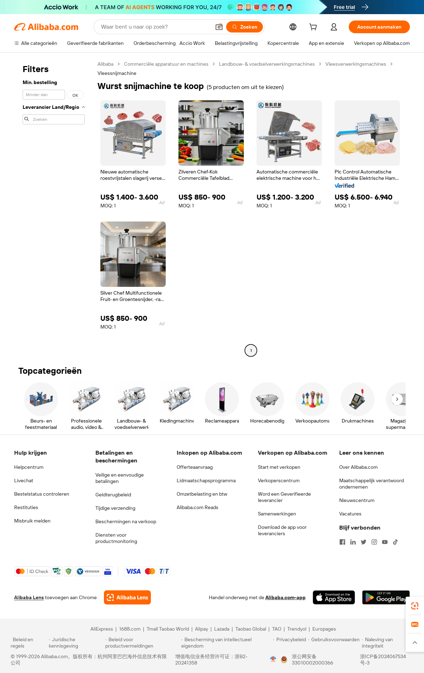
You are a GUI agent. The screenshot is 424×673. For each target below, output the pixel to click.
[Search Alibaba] (155, 27)
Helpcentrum (28, 467)
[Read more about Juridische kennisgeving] (76, 642)
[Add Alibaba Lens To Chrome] (127, 597)
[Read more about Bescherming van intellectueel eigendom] (226, 642)
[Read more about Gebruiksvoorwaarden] (334, 642)
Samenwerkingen (277, 513)
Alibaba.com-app (285, 597)
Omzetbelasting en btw (202, 494)
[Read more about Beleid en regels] (29, 642)
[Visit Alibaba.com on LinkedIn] (353, 542)
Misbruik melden (32, 521)
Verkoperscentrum (279, 480)
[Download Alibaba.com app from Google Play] (386, 597)
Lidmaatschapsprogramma (206, 480)
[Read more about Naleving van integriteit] (387, 642)
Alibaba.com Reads (197, 507)
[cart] (314, 28)
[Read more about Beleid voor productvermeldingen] (142, 642)
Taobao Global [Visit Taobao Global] (250, 629)
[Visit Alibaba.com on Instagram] (374, 542)
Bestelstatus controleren (41, 494)
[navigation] (53, 208)
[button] (219, 27)
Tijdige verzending (115, 508)
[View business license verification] (273, 659)
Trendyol (296, 629)
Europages (324, 629)
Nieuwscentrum (357, 500)
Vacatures (350, 513)
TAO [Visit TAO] (276, 629)
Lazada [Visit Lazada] (221, 629)
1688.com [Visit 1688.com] (130, 629)
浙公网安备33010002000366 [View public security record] (312, 660)
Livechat (23, 480)
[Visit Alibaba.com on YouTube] (385, 542)
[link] (415, 606)
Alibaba (105, 64)
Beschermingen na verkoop (125, 521)
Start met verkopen (279, 467)
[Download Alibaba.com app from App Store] (334, 597)
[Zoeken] (244, 27)
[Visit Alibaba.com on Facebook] (342, 542)
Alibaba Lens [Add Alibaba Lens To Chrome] (29, 597)
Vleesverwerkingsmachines (355, 64)
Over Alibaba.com (358, 467)
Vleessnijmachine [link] (117, 73)
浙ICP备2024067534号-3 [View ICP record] (383, 660)
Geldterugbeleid (113, 494)
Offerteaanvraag (195, 467)
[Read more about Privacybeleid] (289, 642)
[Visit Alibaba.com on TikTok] (395, 542)
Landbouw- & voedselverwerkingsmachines (267, 64)
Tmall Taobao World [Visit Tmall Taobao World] (168, 629)
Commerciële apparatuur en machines (166, 64)
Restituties (26, 507)
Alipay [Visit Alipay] (201, 629)
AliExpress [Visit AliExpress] (101, 629)
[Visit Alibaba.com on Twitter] (363, 542)
